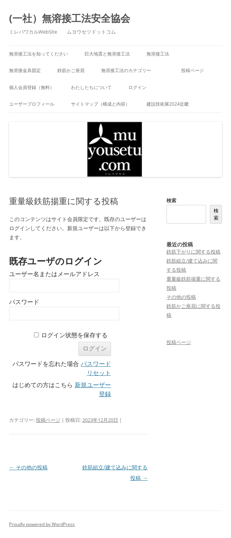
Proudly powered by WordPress (42, 524)
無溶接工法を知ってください (38, 54)
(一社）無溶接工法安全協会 (69, 18)
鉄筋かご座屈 (71, 70)
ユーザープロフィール (31, 104)
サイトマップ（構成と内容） (100, 104)
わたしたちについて (91, 87)
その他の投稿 (28, 467)
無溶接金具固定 (25, 70)
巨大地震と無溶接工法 (107, 54)
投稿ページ (192, 70)
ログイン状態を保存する (74, 335)
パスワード (24, 302)
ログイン (137, 87)
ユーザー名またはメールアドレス (54, 274)
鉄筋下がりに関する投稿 (193, 251)
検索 (171, 200)
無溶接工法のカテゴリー (133, 70)
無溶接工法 (157, 54)
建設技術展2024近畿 (167, 104)
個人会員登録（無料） (31, 87)
